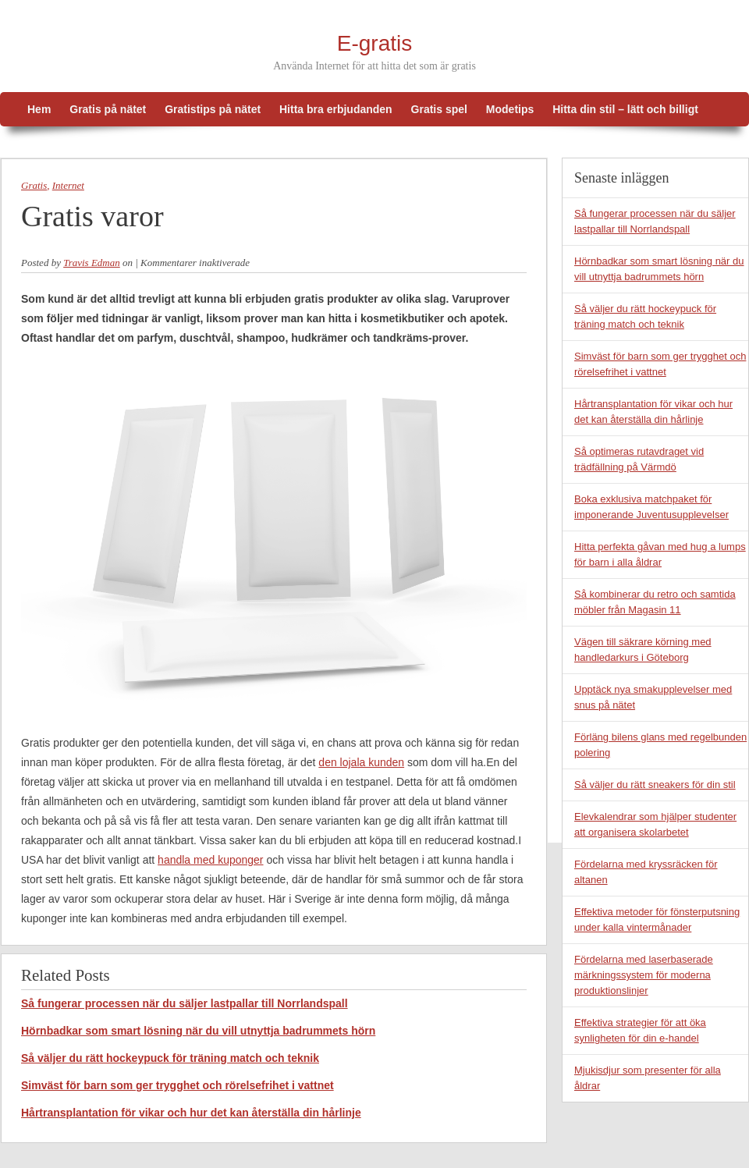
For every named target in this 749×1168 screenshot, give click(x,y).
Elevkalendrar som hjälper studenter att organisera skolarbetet (655, 824)
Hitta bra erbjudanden (335, 109)
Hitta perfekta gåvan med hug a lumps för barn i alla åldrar (660, 554)
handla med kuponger (210, 860)
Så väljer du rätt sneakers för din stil (655, 784)
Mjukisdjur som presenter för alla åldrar (647, 1078)
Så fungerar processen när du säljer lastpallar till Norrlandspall (184, 1003)
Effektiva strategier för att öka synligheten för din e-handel (640, 1030)
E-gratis (374, 43)
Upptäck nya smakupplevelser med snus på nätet (653, 697)
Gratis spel (439, 109)
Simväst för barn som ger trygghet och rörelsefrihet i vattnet (177, 1085)
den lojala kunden (361, 762)
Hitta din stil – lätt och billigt (625, 109)
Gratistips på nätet (213, 109)
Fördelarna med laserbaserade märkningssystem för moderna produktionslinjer (643, 974)
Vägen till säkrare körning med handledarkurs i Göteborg (643, 649)
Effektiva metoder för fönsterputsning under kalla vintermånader (657, 919)
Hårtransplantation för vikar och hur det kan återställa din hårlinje (191, 1112)
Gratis (34, 185)
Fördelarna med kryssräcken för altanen (646, 872)
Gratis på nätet (107, 109)
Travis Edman (91, 262)
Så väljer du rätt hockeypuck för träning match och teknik (170, 1058)
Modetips (510, 109)
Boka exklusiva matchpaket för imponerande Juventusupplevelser (651, 506)
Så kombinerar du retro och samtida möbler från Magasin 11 (655, 602)
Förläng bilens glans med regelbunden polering (660, 744)
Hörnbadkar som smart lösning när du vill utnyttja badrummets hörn (198, 1030)
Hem (39, 109)
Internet (68, 185)
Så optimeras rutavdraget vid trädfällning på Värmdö (639, 459)
